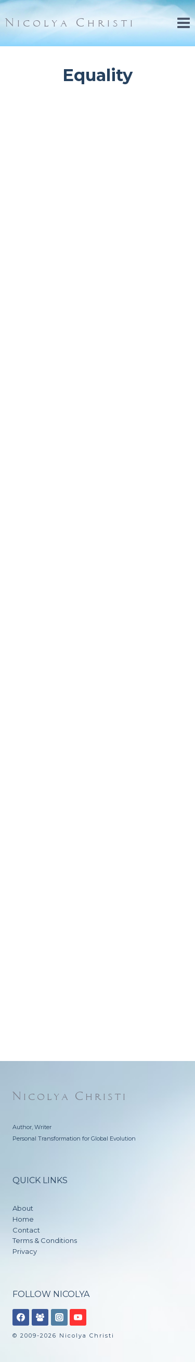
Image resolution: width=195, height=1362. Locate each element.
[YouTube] (78, 1317)
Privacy (24, 1251)
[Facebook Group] (40, 1317)
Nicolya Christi (69, 1096)
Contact (26, 1230)
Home (23, 1219)
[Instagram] (59, 1317)
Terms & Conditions (44, 1240)
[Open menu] (183, 23)
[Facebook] (20, 1317)
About (22, 1208)
